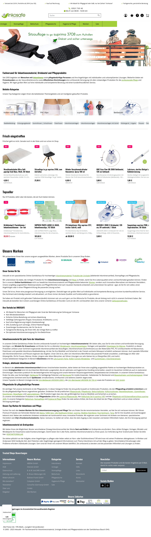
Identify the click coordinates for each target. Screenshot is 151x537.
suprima (77, 413)
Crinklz (29, 488)
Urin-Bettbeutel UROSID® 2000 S (51, 380)
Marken (120, 24)
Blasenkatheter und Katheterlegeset (128, 375)
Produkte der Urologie (81, 275)
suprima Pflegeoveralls (68, 396)
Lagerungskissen (33, 394)
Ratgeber (6, 492)
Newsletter (7, 485)
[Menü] (10, 506)
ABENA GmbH (32, 463)
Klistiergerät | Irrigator (128, 123)
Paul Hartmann (103, 413)
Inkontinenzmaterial (64, 275)
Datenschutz (7, 470)
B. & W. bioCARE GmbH (36, 470)
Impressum (7, 463)
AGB (4, 467)
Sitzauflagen (18, 394)
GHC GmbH (120, 380)
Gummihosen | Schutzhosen (42, 123)
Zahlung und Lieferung (11, 474)
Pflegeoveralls (75, 391)
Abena (42, 413)
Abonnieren (141, 470)
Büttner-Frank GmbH (35, 477)
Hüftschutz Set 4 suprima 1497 (93, 396)
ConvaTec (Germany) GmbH (38, 485)
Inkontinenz (22, 24)
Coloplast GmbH (33, 481)
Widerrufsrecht (8, 477)
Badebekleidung (9, 123)
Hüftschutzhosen (111, 391)
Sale (131, 24)
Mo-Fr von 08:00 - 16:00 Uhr (76, 11)
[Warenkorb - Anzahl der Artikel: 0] (147, 15)
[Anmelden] (126, 15)
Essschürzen (7, 394)
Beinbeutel (67, 375)
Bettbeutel (34, 375)
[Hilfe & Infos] (142, 15)
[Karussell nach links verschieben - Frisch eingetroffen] (6, 162)
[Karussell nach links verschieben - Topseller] (6, 217)
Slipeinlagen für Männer (116, 346)
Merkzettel (80, 481)
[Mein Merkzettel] (132, 15)
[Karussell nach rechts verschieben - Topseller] (145, 217)
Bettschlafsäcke (98, 391)
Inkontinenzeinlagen (72, 123)
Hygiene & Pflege (103, 24)
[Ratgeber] (137, 15)
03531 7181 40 (76, 8)
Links (78, 470)
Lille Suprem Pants (61, 359)
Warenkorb (80, 474)
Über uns (6, 488)
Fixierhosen (58, 123)
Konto (78, 477)
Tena (112, 413)
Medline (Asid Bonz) (89, 413)
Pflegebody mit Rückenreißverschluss (127, 396)
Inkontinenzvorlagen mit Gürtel (108, 123)
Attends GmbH (33, 467)
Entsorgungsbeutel (23, 123)
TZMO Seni (49, 413)
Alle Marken (31, 492)
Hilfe (78, 467)
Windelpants (65, 346)
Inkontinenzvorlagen (88, 123)
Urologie (37, 24)
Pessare (141, 123)
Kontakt (79, 463)
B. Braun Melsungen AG (36, 474)
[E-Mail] (117, 470)
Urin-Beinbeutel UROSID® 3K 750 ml (82, 380)
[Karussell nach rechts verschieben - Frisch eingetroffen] (145, 162)
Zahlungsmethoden (119, 301)
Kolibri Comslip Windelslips (79, 359)
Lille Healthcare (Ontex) (64, 413)
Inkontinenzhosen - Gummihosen (132, 391)
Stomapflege (52, 24)
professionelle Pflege (130, 80)
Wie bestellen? (8, 481)
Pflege (74, 280)
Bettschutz (68, 24)
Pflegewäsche (84, 24)
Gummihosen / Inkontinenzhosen (107, 359)
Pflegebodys (86, 391)
